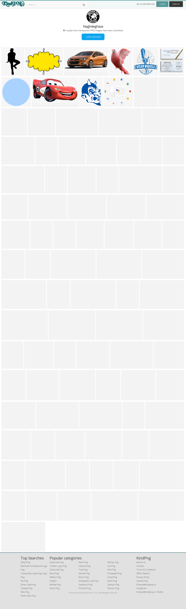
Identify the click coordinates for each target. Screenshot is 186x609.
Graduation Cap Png (88, 580)
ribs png (25, 592)
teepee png (26, 588)
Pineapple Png (114, 573)
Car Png (111, 566)
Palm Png (83, 562)
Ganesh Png (113, 584)
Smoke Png (84, 573)
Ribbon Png (55, 577)
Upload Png (142, 580)
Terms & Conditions (146, 569)
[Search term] (57, 5)
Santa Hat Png (57, 569)
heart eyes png (28, 595)
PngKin (53, 580)
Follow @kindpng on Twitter (150, 592)
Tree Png (83, 569)
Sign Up (176, 4)
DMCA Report (143, 573)
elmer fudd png (28, 584)
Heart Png (55, 588)
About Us (140, 562)
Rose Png (54, 573)
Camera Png (84, 566)
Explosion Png (85, 584)
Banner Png (113, 588)
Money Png (113, 562)
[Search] (83, 5)
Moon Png (84, 577)
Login (162, 4)
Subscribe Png (57, 562)
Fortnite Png (85, 588)
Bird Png (111, 569)
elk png (24, 580)
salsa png (25, 562)
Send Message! (93, 37)
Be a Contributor (145, 4)
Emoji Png (112, 577)
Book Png (112, 580)
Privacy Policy (142, 577)
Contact (140, 566)
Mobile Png (55, 584)
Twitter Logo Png (58, 566)
